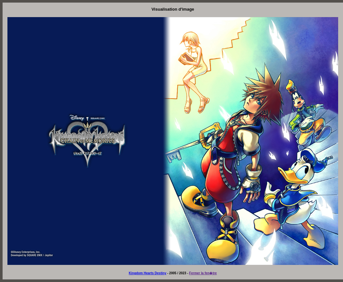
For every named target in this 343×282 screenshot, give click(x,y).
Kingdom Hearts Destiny (147, 273)
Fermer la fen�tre (203, 273)
